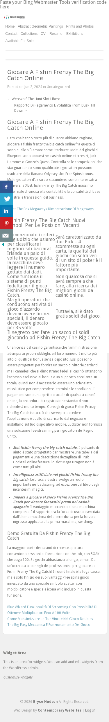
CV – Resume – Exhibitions (62, 34)
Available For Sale (19, 41)
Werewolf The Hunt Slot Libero (33, 99)
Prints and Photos (80, 26)
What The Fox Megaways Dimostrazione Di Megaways (50, 209)
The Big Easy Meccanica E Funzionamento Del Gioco (48, 625)
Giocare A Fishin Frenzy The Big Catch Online (50, 75)
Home (10, 26)
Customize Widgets (17, 677)
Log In (90, 710)
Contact (11, 34)
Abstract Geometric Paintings (40, 26)
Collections (29, 34)
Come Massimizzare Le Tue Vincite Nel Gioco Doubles (50, 619)
